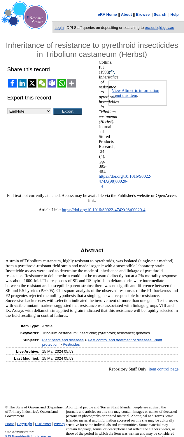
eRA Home (107, 14)
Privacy (59, 424)
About (126, 14)
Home (9, 424)
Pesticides (71, 344)
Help (175, 14)
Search (160, 14)
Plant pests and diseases (62, 340)
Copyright (24, 424)
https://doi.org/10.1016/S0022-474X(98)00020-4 (125, 181)
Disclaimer (43, 424)
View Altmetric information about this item (135, 93)
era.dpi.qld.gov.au (159, 27)
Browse (143, 14)
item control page (164, 369)
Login (59, 27)
